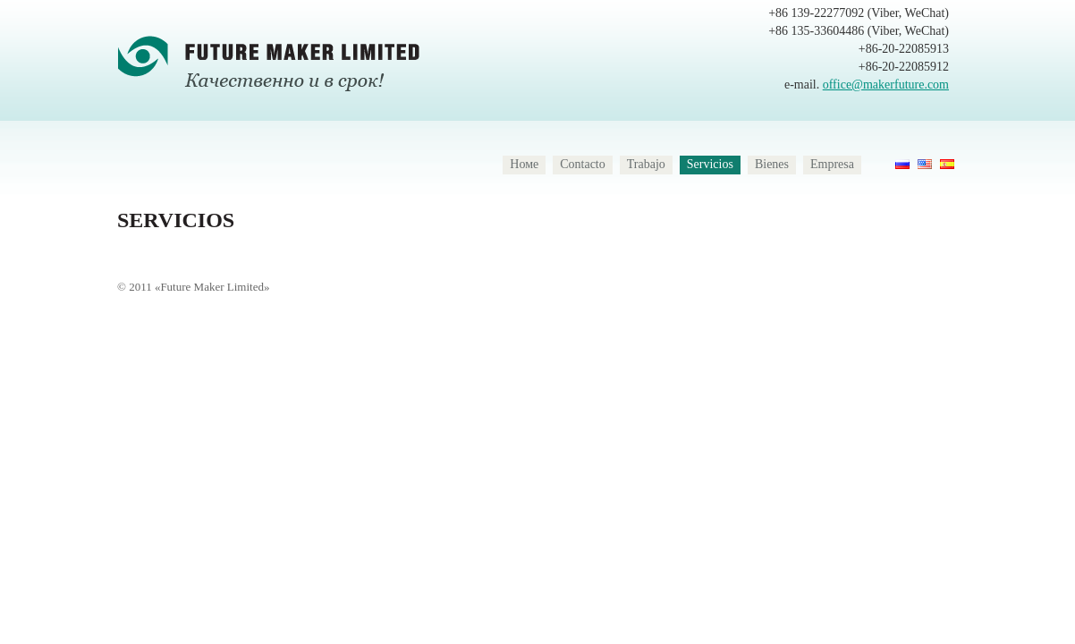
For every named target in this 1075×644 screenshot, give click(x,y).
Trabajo (646, 164)
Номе (524, 164)
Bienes (772, 164)
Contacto (582, 164)
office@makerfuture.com (886, 84)
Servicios (710, 164)
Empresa (832, 164)
